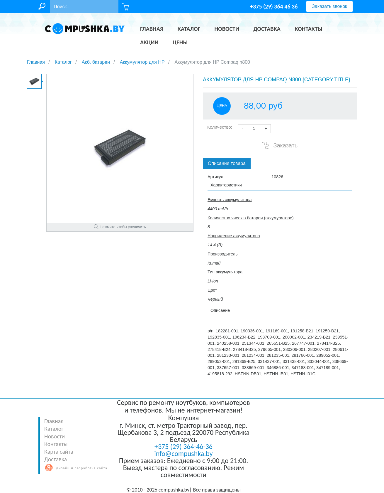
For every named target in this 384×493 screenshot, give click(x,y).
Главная (54, 421)
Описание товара (227, 163)
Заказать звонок (329, 6)
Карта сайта (58, 451)
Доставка (55, 459)
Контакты (55, 443)
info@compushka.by (183, 453)
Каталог (53, 428)
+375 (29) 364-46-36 (183, 446)
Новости (54, 436)
